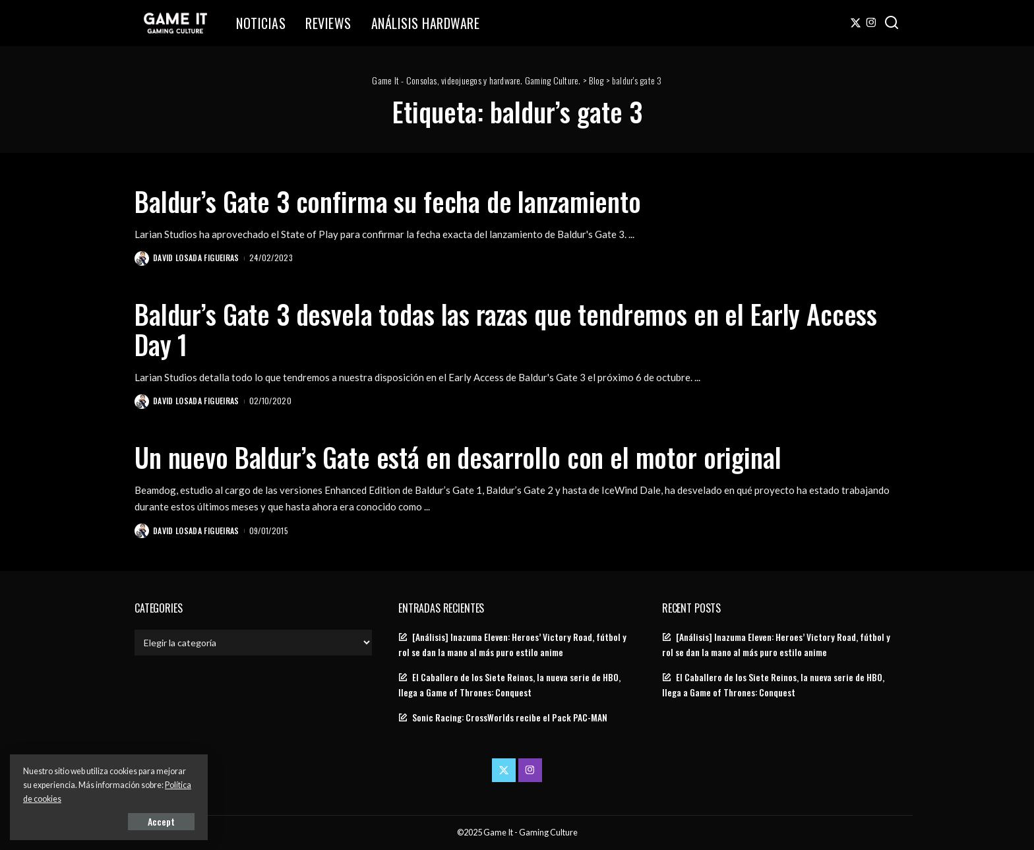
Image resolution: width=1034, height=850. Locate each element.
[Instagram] (871, 23)
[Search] (891, 23)
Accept (161, 821)
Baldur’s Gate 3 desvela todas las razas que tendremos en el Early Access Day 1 (506, 329)
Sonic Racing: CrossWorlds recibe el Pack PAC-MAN (509, 717)
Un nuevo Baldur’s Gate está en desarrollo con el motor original (458, 457)
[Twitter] (855, 23)
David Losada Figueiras (196, 257)
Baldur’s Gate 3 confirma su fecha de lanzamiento (388, 201)
